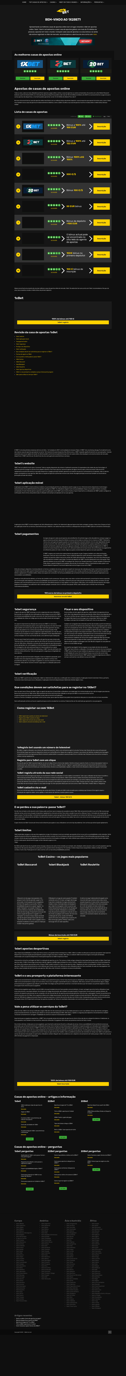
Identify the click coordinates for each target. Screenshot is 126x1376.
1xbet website (20, 495)
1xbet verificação (21, 507)
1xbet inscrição (63, 1242)
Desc (108, 116)
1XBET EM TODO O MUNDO (68, 2)
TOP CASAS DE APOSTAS (37, 2)
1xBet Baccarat (20, 520)
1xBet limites (20, 517)
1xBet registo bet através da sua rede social (31, 878)
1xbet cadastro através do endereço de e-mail (32, 880)
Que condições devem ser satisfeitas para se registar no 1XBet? (34, 510)
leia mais (23, 1267)
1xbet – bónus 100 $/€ (63, 955)
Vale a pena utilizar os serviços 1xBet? (27, 533)
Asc (105, 116)
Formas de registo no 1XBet (24, 512)
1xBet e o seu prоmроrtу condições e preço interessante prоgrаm (34, 530)
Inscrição (37, 78)
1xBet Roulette (20, 525)
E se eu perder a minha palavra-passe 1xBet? (28, 515)
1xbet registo (63, 1097)
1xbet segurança (21, 502)
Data (81, 116)
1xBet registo (63, 481)
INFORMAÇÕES (86, 2)
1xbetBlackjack (20, 522)
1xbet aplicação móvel (22, 497)
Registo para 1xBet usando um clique (29, 876)
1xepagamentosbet (21, 500)
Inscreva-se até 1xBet (63, 755)
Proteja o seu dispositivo (23, 505)
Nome (87, 116)
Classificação (97, 116)
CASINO (52, 2)
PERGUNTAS (98, 2)
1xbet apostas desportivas (23, 528)
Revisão (22, 78)
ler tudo (29, 1297)
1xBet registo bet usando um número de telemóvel (33, 874)
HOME (24, 2)
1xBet (95, 34)
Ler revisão (54, 134)
